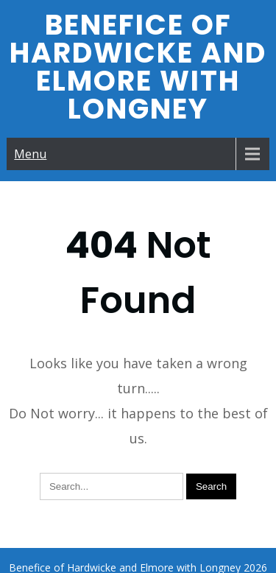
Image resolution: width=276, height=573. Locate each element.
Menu (30, 154)
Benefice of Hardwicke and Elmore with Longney (138, 66)
